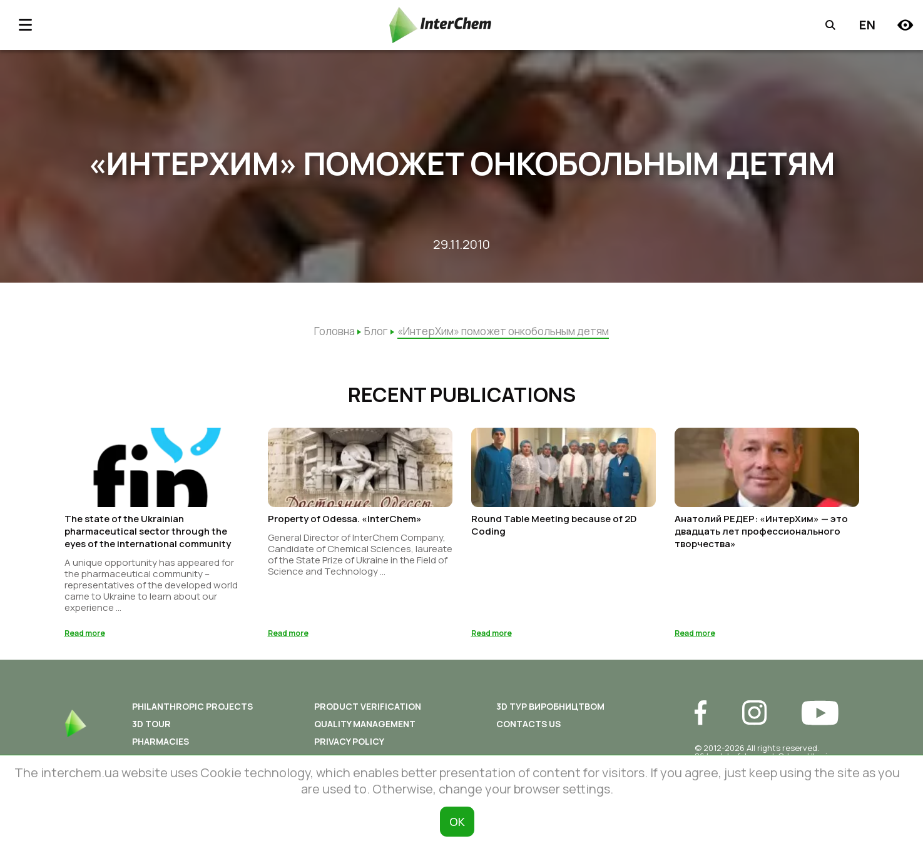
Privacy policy (349, 745)
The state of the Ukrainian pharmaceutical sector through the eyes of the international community (147, 535)
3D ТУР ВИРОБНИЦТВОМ (550, 710)
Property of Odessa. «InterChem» (345, 522)
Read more (84, 637)
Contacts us (528, 727)
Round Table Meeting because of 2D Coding (553, 528)
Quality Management (365, 727)
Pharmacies (160, 745)
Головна (334, 331)
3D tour (151, 727)
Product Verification (367, 710)
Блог (376, 331)
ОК (457, 821)
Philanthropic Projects (192, 710)
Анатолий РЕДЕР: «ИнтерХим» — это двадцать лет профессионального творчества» (761, 535)
